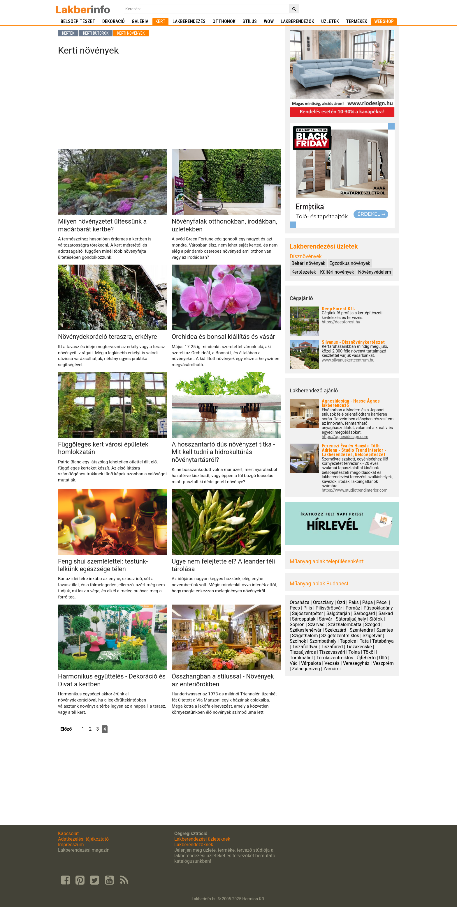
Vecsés (332, 663)
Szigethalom (305, 635)
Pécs (295, 608)
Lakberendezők (297, 21)
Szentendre (361, 630)
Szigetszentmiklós (340, 635)
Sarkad (385, 613)
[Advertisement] (169, 104)
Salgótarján (338, 613)
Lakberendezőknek (193, 844)
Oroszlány (323, 602)
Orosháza (300, 602)
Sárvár (325, 619)
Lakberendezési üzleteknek (202, 839)
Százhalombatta (345, 624)
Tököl (369, 652)
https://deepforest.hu (341, 322)
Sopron (297, 624)
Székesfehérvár (305, 630)
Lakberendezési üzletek (324, 246)
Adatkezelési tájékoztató (83, 839)
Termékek (356, 21)
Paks (354, 602)
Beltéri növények (308, 263)
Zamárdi (332, 669)
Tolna (354, 652)
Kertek (68, 33)
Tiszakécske (359, 646)
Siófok (376, 619)
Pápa (367, 602)
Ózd (341, 602)
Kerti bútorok (95, 33)
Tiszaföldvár (305, 646)
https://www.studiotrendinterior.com (354, 490)
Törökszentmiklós (334, 657)
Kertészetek (303, 272)
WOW (269, 21)
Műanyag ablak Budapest (319, 583)
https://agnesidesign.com (345, 437)
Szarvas (316, 624)
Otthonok (223, 21)
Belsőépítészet (78, 21)
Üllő (383, 657)
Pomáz (353, 608)
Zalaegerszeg (306, 669)
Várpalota (311, 663)
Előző (66, 729)
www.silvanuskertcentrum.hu (348, 360)
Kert (160, 21)
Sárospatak (304, 619)
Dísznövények (306, 256)
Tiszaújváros (303, 652)
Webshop (384, 21)
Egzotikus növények (349, 263)
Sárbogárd (364, 613)
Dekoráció (113, 21)
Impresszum (71, 844)
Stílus (249, 21)
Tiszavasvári (332, 652)
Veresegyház (356, 663)
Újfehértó (366, 657)
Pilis (307, 608)
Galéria (140, 21)
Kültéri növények (337, 272)
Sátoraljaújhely (351, 619)
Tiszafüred (332, 646)
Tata (364, 641)
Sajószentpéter (307, 613)
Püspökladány (378, 608)
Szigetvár (372, 635)
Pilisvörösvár (329, 608)
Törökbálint (301, 657)
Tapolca (348, 641)
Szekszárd (335, 630)
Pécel (382, 602)
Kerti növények (131, 33)
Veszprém (383, 663)
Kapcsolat (68, 833)
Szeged (372, 624)
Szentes (385, 630)
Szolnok (298, 641)
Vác (294, 663)
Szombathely (323, 641)
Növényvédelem (374, 272)
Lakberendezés (189, 21)
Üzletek (330, 21)
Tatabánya (383, 641)
